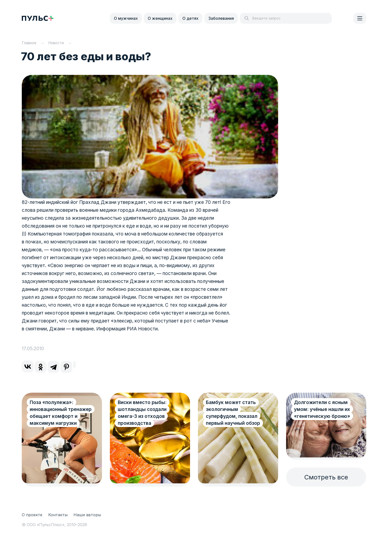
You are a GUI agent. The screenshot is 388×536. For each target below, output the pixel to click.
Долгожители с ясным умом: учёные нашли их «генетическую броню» (322, 409)
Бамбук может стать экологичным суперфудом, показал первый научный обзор (233, 413)
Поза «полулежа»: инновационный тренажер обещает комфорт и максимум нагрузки (55, 416)
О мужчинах (126, 18)
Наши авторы (87, 514)
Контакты (58, 514)
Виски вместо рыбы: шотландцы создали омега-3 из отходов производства (142, 413)
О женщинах (160, 18)
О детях (190, 18)
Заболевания (221, 18)
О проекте (32, 514)
